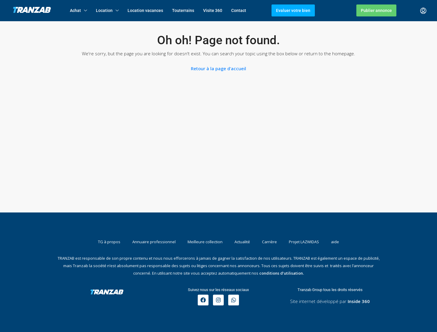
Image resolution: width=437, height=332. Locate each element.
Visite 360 (212, 10)
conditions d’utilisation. (281, 273)
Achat (75, 10)
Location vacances (145, 10)
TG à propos (109, 241)
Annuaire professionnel (154, 241)
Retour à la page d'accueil (218, 68)
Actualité (242, 241)
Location (104, 10)
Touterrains (183, 10)
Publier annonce (376, 10)
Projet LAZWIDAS (304, 241)
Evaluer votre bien (293, 10)
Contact (238, 10)
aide (335, 241)
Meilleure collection (205, 241)
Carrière (269, 241)
